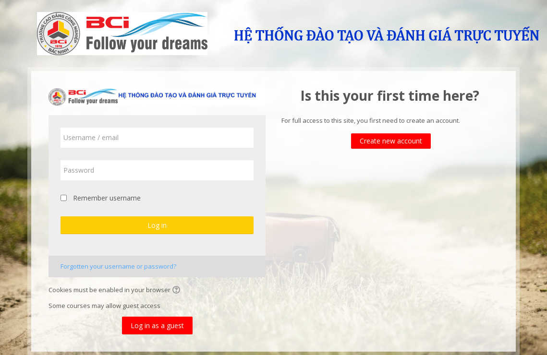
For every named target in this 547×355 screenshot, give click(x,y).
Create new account (391, 140)
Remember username (107, 197)
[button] (177, 290)
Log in (157, 225)
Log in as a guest (157, 325)
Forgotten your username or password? (118, 266)
